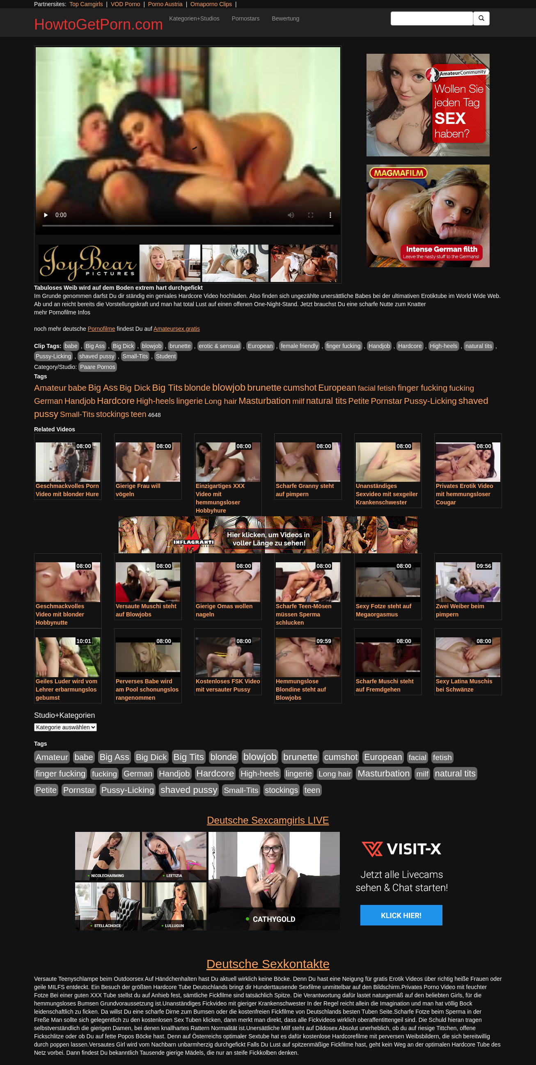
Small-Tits (135, 356)
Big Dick (123, 346)
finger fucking (343, 346)
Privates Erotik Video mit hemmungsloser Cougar (464, 494)
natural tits (478, 346)
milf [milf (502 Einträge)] (298, 401)
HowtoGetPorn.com (98, 24)
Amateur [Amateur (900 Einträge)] (50, 387)
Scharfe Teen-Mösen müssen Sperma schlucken (304, 614)
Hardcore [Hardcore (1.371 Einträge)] (116, 401)
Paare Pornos (97, 367)
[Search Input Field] (432, 18)
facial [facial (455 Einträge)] (367, 388)
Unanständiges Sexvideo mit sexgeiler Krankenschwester (387, 494)
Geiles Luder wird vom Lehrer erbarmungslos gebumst (66, 689)
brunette (180, 346)
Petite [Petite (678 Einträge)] (358, 400)
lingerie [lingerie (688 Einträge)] (189, 400)
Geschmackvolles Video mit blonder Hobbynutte (60, 614)
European (260, 346)
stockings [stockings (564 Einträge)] (112, 414)
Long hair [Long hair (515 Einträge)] (220, 401)
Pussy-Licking (53, 356)
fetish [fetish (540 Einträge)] (386, 388)
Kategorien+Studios (194, 18)
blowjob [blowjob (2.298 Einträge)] (228, 387)
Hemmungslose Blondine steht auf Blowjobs (301, 689)
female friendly (299, 346)
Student (166, 356)
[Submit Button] (481, 18)
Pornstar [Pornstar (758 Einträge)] (387, 400)
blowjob (151, 346)
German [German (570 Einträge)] (48, 400)
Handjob (379, 346)
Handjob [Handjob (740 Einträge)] (79, 400)
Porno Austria (165, 4)
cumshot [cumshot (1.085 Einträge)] (299, 387)
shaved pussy (97, 356)
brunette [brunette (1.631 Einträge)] (264, 387)
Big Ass (95, 346)
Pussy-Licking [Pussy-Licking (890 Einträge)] (430, 400)
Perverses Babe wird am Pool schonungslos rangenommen (147, 689)
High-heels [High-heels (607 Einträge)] (155, 400)
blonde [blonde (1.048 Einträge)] (197, 388)
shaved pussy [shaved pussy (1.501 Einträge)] (188, 790)
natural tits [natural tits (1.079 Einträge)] (326, 401)
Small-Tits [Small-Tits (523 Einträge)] (77, 414)
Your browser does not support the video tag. (188, 141)
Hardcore (410, 346)
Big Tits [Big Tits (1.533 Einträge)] (167, 387)
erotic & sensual (219, 346)
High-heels (444, 346)
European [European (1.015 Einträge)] (337, 388)
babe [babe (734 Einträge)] (77, 387)
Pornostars (246, 18)
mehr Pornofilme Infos (62, 312)
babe (71, 346)
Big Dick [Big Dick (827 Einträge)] (135, 387)
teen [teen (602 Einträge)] (139, 414)
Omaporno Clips (211, 4)
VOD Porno (125, 4)
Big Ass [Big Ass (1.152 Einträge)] (103, 387)
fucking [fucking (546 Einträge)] (461, 388)
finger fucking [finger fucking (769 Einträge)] (422, 387)
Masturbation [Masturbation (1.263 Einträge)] (264, 401)
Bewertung (285, 18)
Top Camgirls (86, 4)
